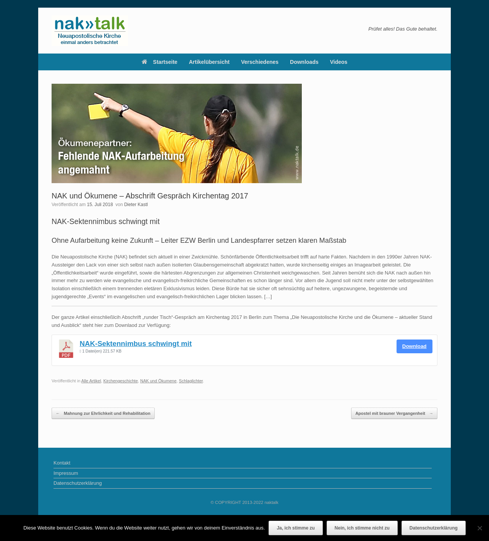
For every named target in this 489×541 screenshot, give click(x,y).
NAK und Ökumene (158, 381)
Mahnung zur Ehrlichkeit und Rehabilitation (103, 413)
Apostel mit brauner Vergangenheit (394, 413)
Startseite (160, 62)
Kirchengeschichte (121, 381)
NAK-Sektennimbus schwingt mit (136, 344)
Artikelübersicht (209, 62)
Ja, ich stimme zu (295, 528)
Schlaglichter (191, 381)
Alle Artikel (91, 381)
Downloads (304, 62)
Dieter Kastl (136, 204)
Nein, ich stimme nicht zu (362, 528)
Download (414, 346)
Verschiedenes (260, 62)
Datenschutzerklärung (77, 483)
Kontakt (61, 463)
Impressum (65, 473)
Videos (339, 62)
